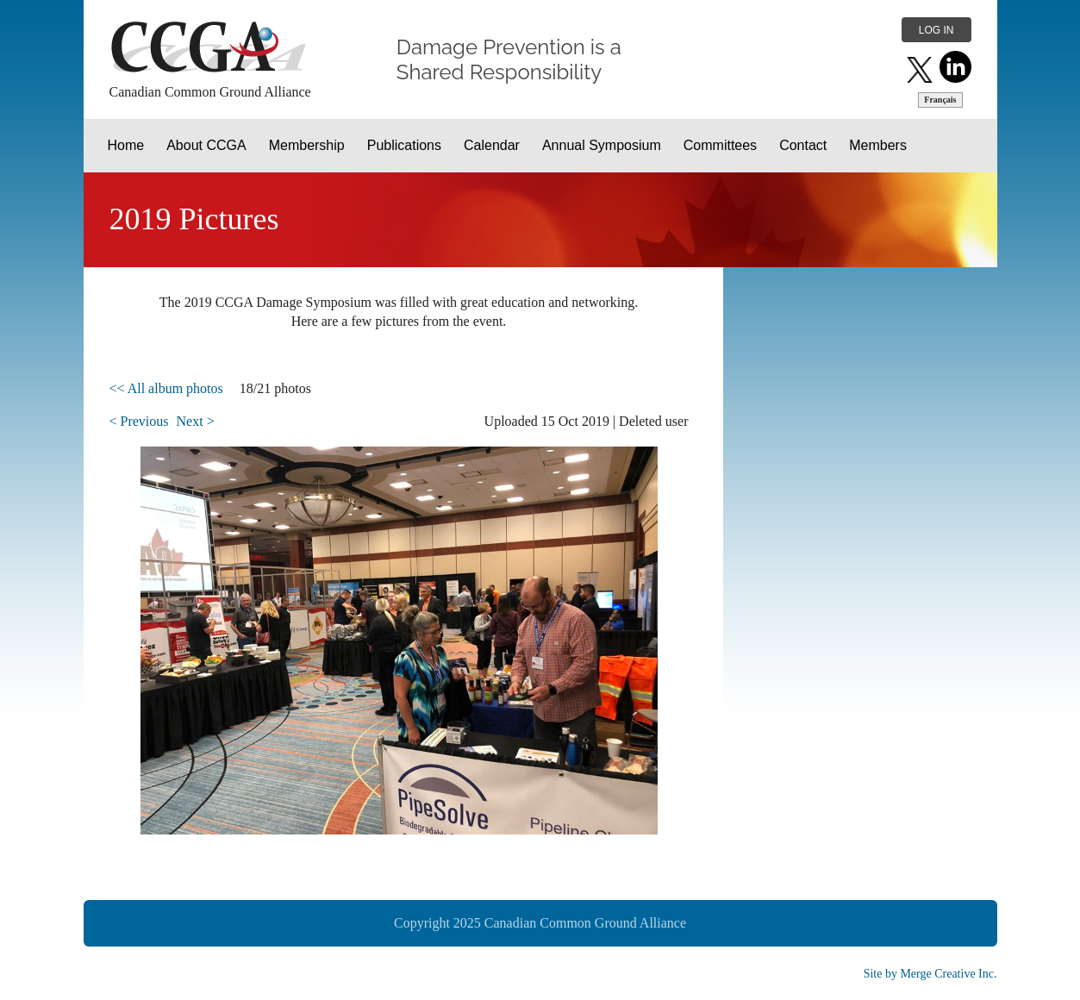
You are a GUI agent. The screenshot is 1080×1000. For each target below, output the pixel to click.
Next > (196, 421)
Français (940, 99)
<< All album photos (166, 388)
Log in (936, 30)
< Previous (139, 421)
